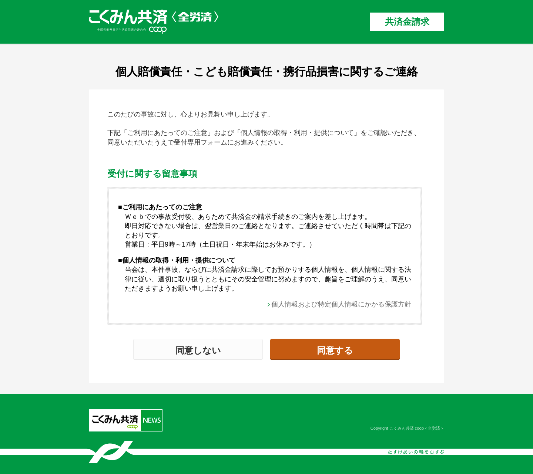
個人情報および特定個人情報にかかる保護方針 (341, 304)
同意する (335, 350)
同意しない (198, 350)
